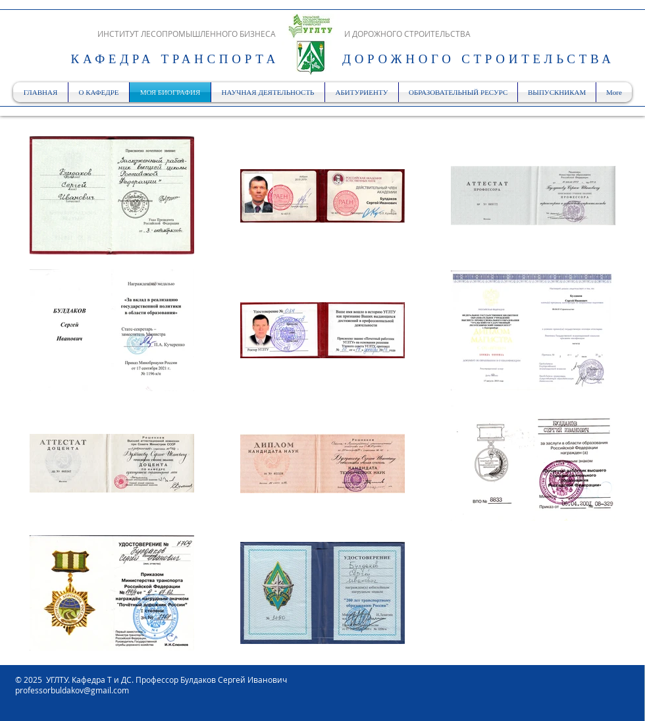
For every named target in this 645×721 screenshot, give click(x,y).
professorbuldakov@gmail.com (72, 690)
